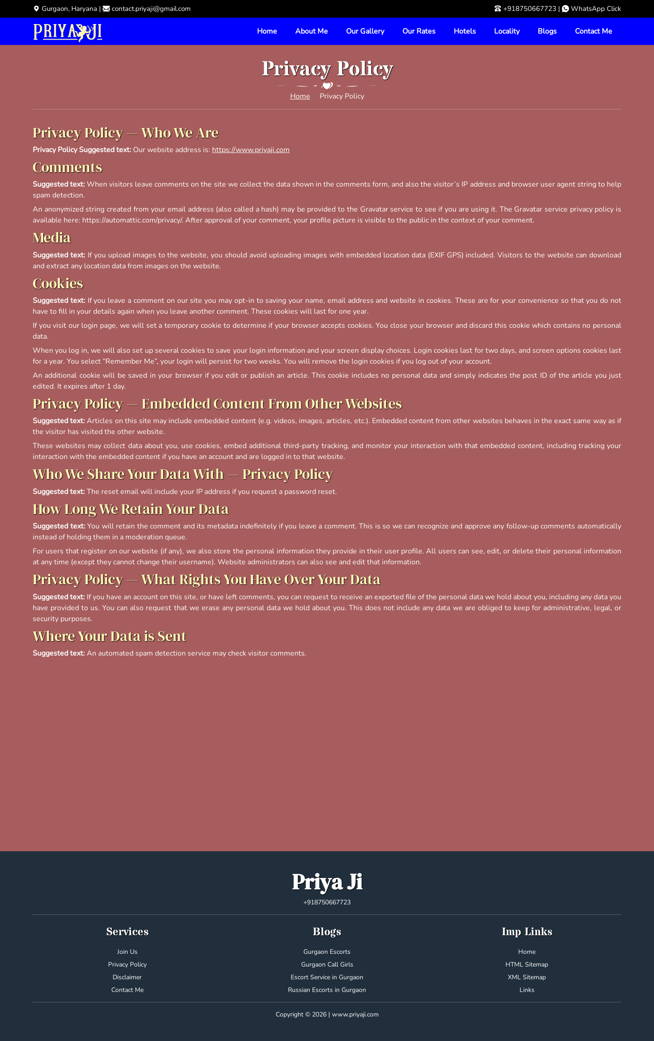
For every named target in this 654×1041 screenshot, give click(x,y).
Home (267, 31)
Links (527, 990)
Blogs (547, 31)
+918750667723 (529, 8)
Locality (507, 31)
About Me (311, 31)
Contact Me (593, 31)
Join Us (127, 951)
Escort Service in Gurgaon (327, 977)
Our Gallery (365, 31)
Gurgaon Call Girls (327, 964)
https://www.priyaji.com (251, 150)
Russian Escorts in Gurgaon (327, 990)
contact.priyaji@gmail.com (151, 8)
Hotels (465, 31)
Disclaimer (127, 977)
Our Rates (419, 31)
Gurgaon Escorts (327, 951)
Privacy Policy (127, 964)
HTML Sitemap (526, 964)
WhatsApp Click (596, 8)
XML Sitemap (527, 977)
